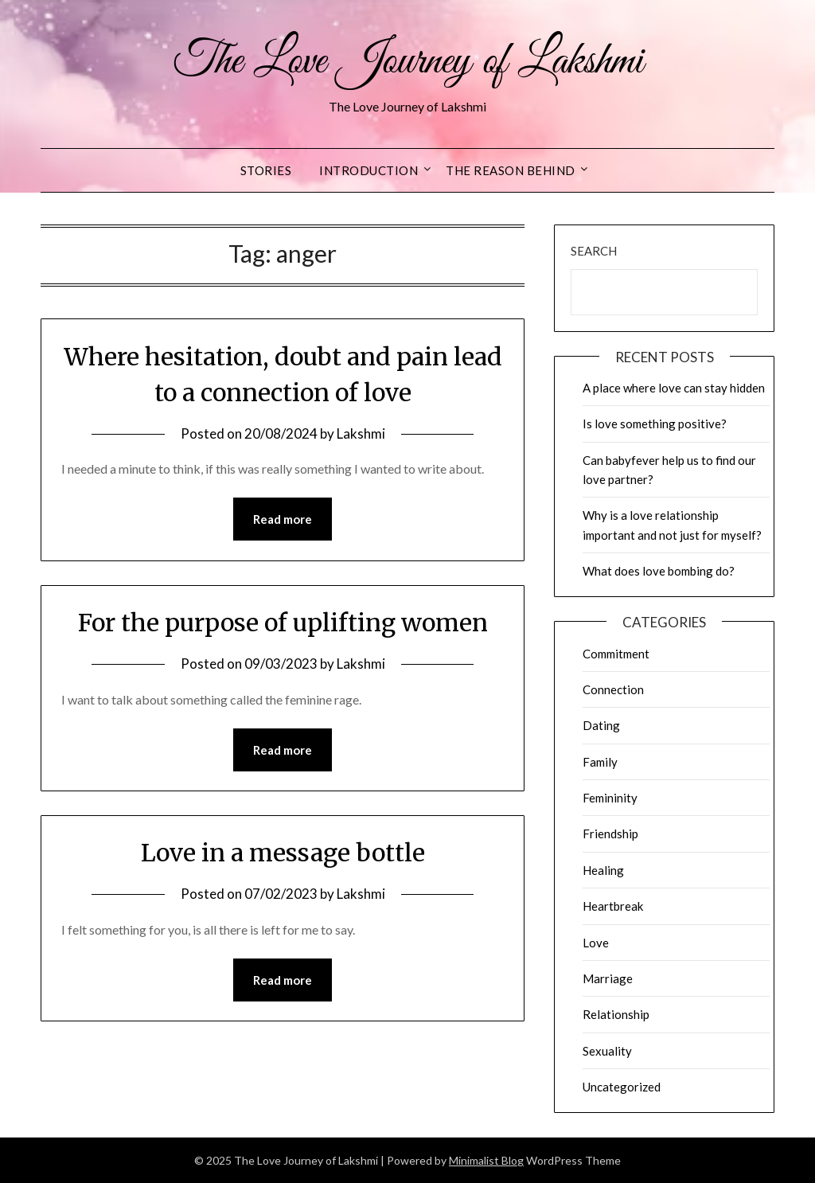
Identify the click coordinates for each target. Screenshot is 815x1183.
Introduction (368, 170)
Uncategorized (622, 1087)
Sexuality (607, 1051)
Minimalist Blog (486, 1160)
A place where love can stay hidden (674, 388)
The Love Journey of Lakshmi (408, 62)
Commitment (616, 653)
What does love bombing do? (659, 571)
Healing (603, 870)
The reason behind (510, 170)
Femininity (610, 798)
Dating (601, 725)
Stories (266, 170)
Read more (282, 519)
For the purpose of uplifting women (283, 622)
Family (600, 762)
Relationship (616, 1014)
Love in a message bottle (283, 852)
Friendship (610, 833)
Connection (613, 689)
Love (596, 942)
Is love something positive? (655, 423)
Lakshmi (361, 433)
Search (594, 251)
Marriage (608, 978)
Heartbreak (613, 906)
